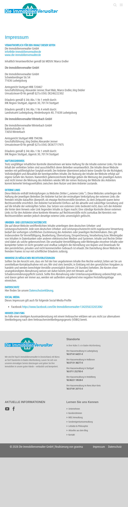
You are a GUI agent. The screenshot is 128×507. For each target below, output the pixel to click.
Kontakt (71, 434)
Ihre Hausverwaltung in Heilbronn (80, 359)
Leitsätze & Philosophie (78, 426)
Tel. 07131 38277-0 (74, 362)
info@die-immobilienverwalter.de (23, 52)
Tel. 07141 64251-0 (74, 354)
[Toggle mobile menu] (121, 5)
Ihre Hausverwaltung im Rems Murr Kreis (83, 385)
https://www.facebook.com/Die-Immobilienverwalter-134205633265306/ (62, 307)
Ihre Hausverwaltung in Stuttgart (80, 368)
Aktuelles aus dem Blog (78, 430)
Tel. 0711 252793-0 (74, 371)
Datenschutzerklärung (41, 290)
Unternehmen (74, 408)
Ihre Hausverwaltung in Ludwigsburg (82, 350)
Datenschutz (115, 447)
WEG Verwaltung (75, 417)
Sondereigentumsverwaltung (80, 421)
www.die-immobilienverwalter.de (23, 55)
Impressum (99, 447)
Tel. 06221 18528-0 (74, 380)
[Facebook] (14, 409)
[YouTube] (7, 409)
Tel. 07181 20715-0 (74, 388)
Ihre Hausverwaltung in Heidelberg (81, 376)
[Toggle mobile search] (115, 5)
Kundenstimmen (75, 413)
